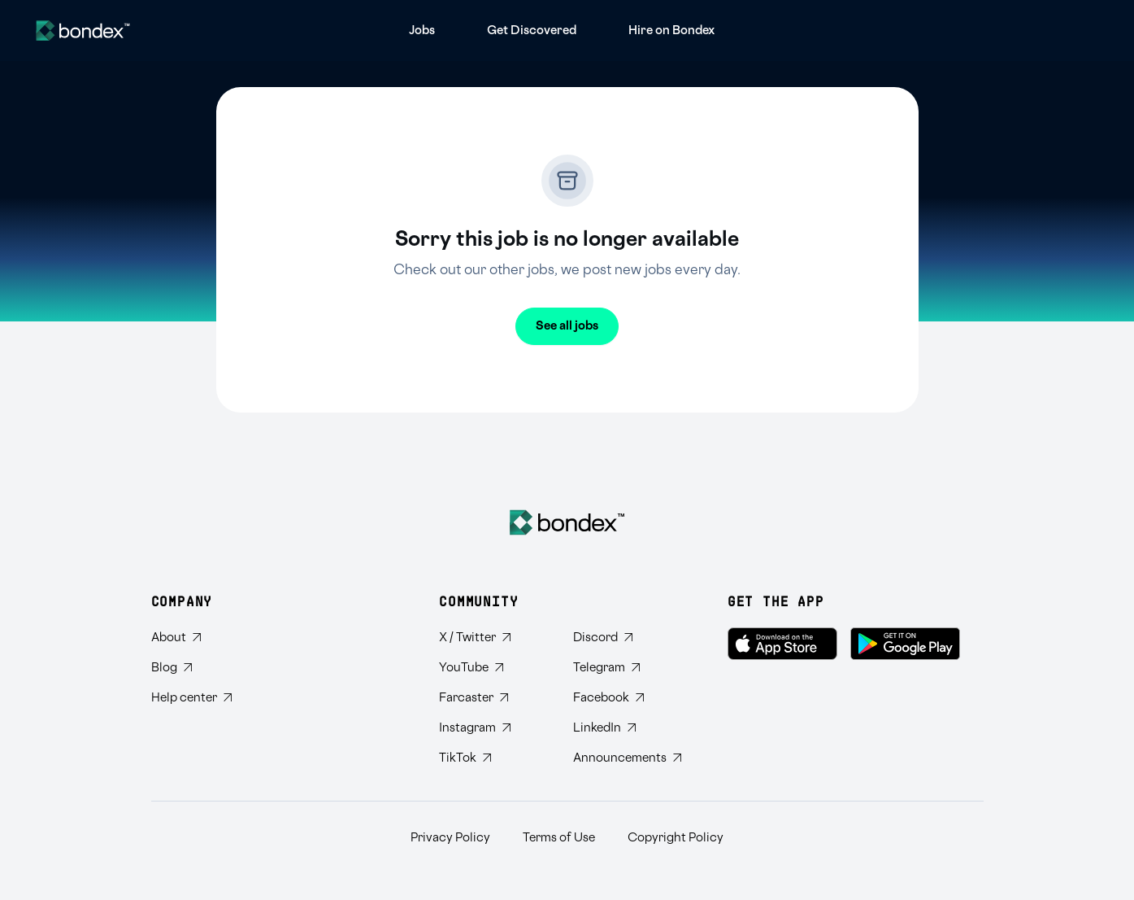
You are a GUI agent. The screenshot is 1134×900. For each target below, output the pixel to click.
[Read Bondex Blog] (191, 668)
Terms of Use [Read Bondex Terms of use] (559, 838)
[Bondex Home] (567, 522)
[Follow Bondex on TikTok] (493, 758)
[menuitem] (421, 30)
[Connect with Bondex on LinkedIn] (627, 728)
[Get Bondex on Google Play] (905, 643)
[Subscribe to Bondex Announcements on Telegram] (627, 758)
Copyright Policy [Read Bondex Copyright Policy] (675, 838)
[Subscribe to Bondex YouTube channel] (493, 668)
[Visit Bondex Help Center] (191, 698)
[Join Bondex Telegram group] (627, 668)
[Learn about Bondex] (191, 637)
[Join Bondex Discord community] (627, 637)
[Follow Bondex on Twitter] (493, 637)
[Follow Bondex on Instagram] (493, 728)
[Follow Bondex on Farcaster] (493, 698)
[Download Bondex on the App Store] (782, 643)
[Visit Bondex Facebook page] (627, 698)
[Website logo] (83, 30)
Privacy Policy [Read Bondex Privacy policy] (450, 838)
